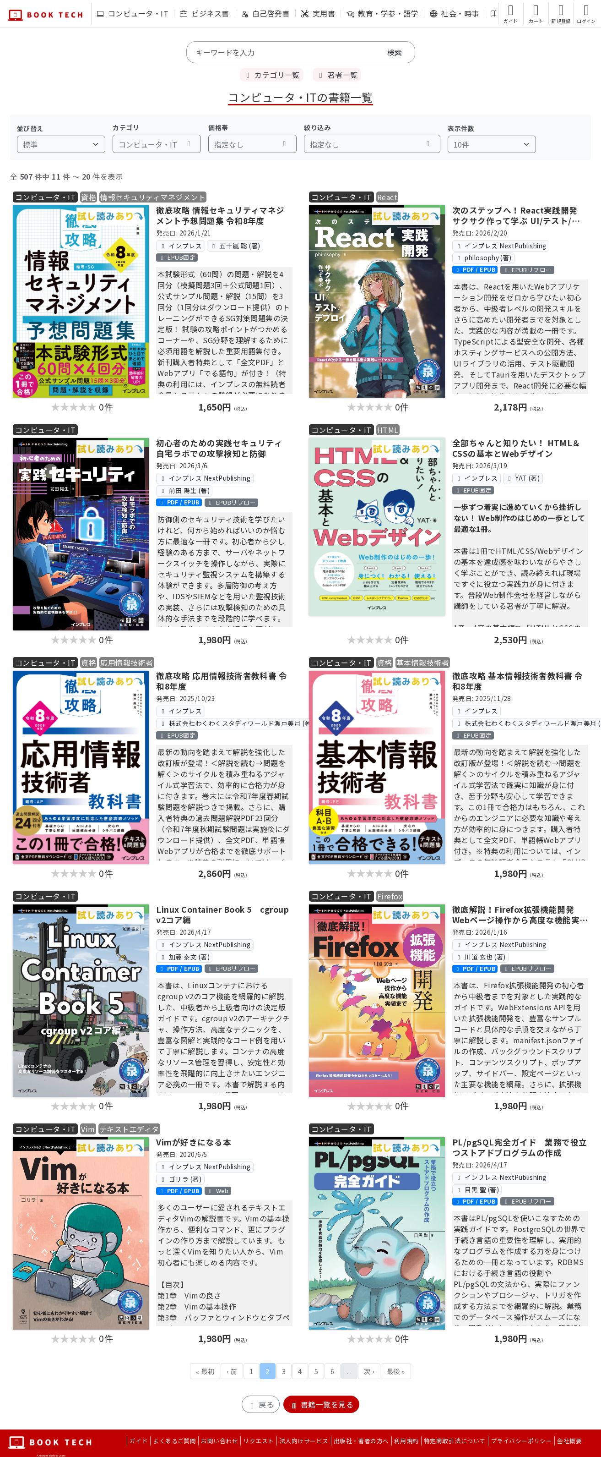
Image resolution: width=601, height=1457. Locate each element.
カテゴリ (126, 127)
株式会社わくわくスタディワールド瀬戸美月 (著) (236, 723)
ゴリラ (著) (180, 1178)
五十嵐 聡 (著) (235, 245)
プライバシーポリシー (521, 1440)
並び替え (30, 128)
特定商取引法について (455, 1440)
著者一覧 (336, 74)
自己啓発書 (265, 13)
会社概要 (569, 1440)
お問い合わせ (219, 1440)
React (387, 197)
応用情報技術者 (126, 662)
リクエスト (258, 1440)
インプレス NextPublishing (501, 245)
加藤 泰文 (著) (184, 956)
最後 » (396, 1371)
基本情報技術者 (422, 662)
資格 (88, 197)
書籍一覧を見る (321, 1404)
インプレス (180, 245)
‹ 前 (232, 1371)
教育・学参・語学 (382, 13)
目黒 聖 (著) (477, 1189)
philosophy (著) (483, 257)
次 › (369, 1371)
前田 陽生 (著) (184, 490)
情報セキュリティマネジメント (153, 197)
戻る (261, 1404)
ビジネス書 (204, 13)
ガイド (139, 1440)
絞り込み (317, 127)
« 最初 (205, 1371)
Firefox (389, 896)
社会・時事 (454, 13)
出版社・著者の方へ (361, 1440)
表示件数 (461, 128)
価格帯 (218, 127)
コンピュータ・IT (132, 13)
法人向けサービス (304, 1440)
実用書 (318, 13)
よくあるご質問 (174, 1440)
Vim (88, 1128)
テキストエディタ (129, 1128)
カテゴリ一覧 (272, 74)
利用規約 (406, 1440)
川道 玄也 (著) (480, 956)
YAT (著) (523, 477)
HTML (388, 429)
